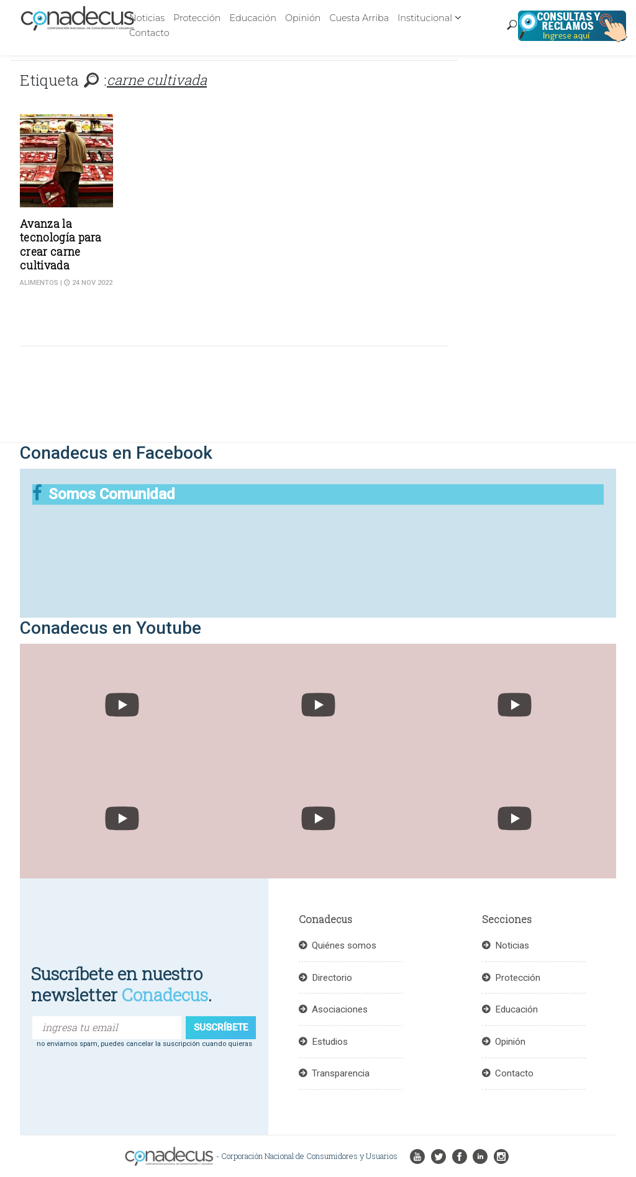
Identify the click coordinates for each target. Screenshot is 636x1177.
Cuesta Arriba (359, 18)
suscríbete (221, 1027)
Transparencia (341, 1073)
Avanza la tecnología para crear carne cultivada (61, 245)
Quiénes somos (344, 945)
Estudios (330, 1041)
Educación (252, 18)
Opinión (303, 18)
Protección (196, 18)
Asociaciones (340, 1009)
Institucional (425, 18)
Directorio (332, 977)
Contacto (149, 32)
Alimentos (39, 283)
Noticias (147, 18)
